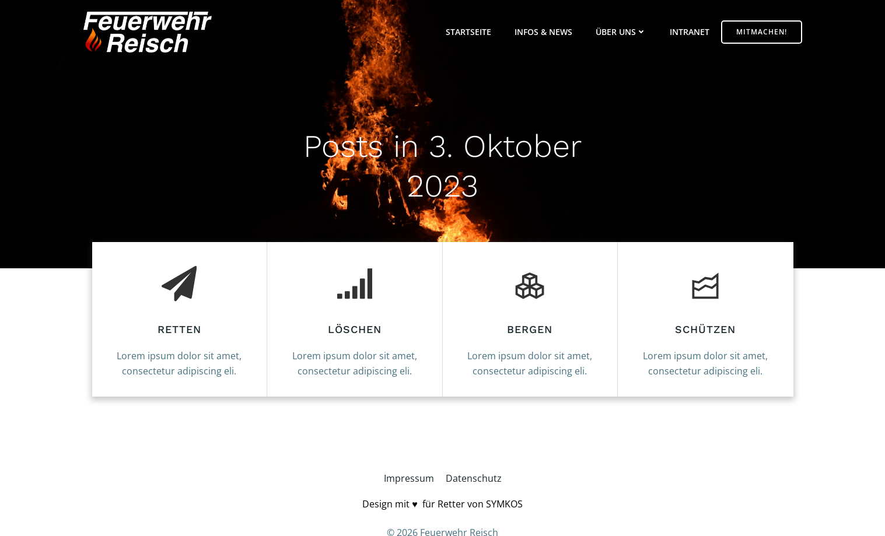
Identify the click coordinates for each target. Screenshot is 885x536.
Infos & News (543, 31)
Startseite (468, 31)
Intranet (689, 31)
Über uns (621, 31)
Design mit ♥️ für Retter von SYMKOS (442, 504)
